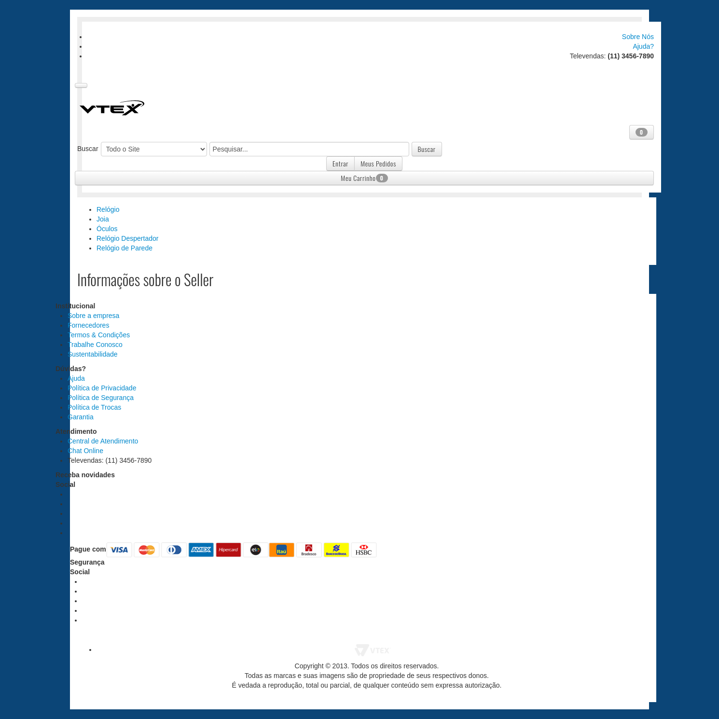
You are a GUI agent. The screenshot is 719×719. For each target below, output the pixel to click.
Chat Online (85, 451)
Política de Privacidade (102, 388)
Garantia (81, 417)
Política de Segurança (101, 397)
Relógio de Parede (124, 248)
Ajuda (76, 378)
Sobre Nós (638, 37)
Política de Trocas (94, 407)
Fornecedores (88, 325)
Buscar (87, 148)
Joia (103, 219)
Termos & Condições (99, 335)
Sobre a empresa (93, 315)
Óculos (107, 229)
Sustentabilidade (93, 354)
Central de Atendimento (103, 441)
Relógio (108, 209)
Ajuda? (643, 46)
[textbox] (309, 149)
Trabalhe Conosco (95, 344)
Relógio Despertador (127, 238)
